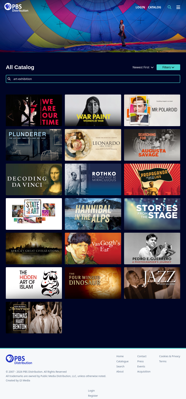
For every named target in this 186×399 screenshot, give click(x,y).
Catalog (154, 7)
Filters (168, 67)
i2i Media (24, 380)
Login (140, 7)
